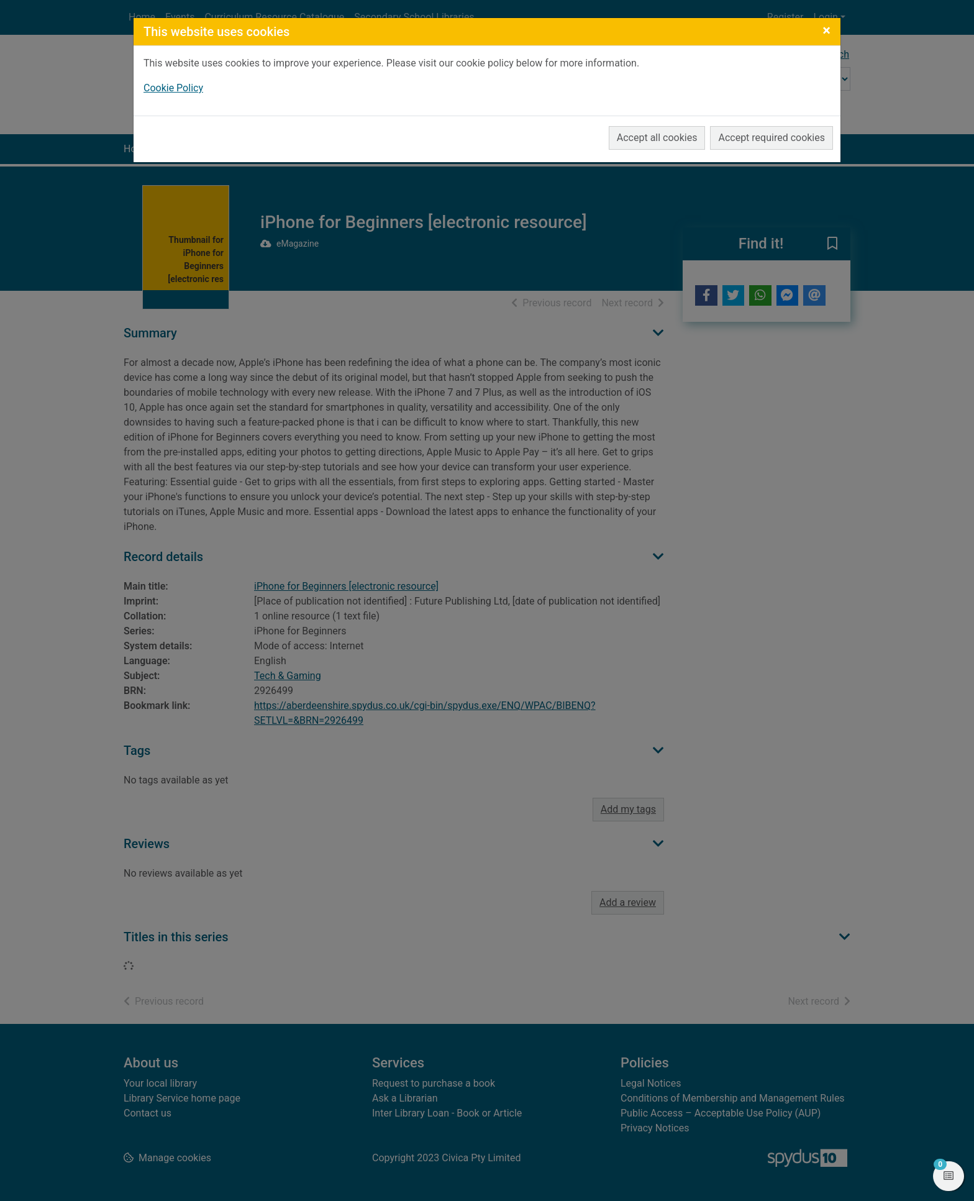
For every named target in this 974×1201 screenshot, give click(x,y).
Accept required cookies (771, 138)
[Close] (826, 30)
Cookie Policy (173, 88)
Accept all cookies (657, 138)
